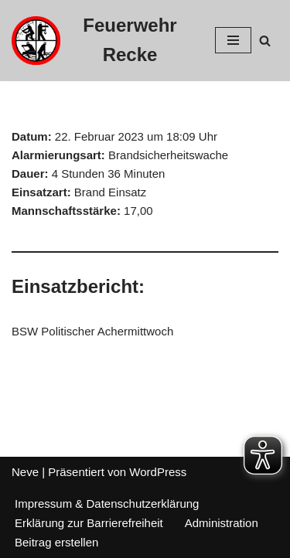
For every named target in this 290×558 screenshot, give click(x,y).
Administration (221, 522)
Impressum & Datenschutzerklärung (107, 503)
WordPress (157, 471)
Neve (25, 471)
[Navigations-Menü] (233, 40)
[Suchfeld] (265, 40)
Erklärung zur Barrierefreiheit (89, 522)
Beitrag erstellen (56, 542)
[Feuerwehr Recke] (102, 40)
